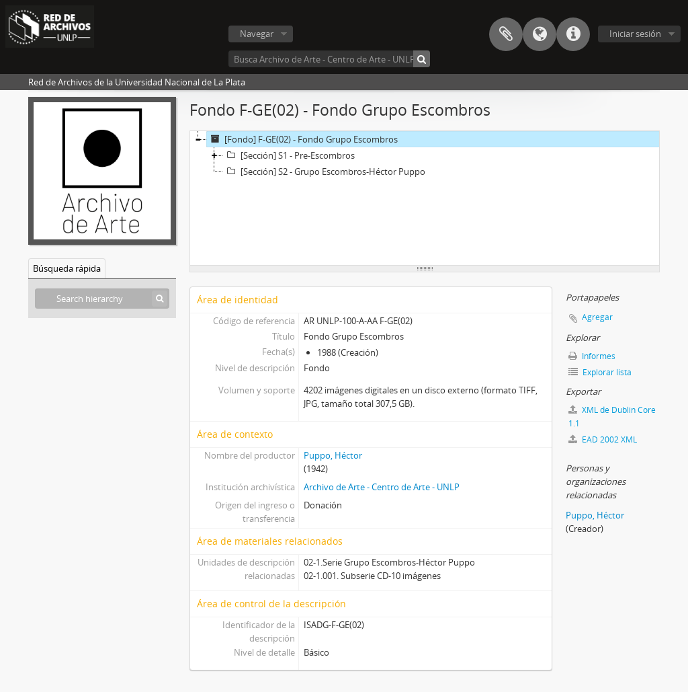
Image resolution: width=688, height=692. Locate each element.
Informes (591, 356)
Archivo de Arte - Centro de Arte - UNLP (382, 487)
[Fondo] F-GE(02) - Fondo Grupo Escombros (302, 139)
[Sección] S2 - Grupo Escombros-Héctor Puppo (324, 171)
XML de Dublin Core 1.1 (612, 416)
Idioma (539, 34)
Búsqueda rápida (67, 268)
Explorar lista (600, 372)
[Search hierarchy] (102, 299)
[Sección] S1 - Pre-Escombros (289, 155)
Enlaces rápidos (573, 34)
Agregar (597, 317)
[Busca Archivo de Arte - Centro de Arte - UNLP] (329, 58)
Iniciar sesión (635, 34)
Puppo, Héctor (333, 455)
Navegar (256, 34)
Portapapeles (506, 34)
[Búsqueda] (421, 58)
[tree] (424, 198)
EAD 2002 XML (602, 439)
